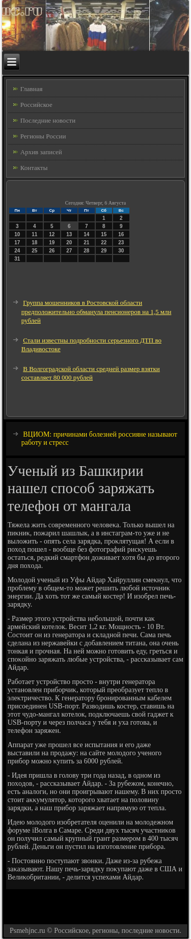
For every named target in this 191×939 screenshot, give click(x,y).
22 (103, 242)
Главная (31, 89)
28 (86, 250)
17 (17, 242)
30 (121, 250)
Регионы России (43, 136)
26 (51, 250)
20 (69, 242)
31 (17, 259)
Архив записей (41, 152)
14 (86, 234)
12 (51, 234)
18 (34, 242)
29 (103, 250)
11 (34, 234)
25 (34, 250)
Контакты (34, 168)
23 (121, 242)
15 (103, 234)
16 (121, 234)
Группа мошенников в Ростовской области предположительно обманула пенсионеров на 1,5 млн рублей (96, 311)
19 (51, 242)
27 (69, 250)
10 (17, 234)
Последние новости (47, 120)
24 (17, 250)
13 (69, 234)
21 (86, 242)
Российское (36, 104)
